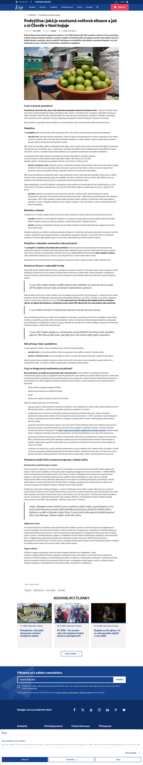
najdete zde (33, 688)
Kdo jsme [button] (43, 7)
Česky (116, 2)
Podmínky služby (85, 693)
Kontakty (89, 7)
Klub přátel (61, 590)
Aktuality (32, 7)
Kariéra (79, 7)
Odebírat (119, 680)
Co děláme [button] (53, 7)
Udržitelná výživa (39, 590)
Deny (118, 760)
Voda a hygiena (51, 590)
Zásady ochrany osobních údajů (67, 693)
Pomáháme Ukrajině (43, 2)
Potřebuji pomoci (67, 7)
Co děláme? (32, 15)
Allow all (24, 760)
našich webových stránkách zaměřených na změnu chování (82, 430)
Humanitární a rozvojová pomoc (49, 15)
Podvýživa (28, 590)
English (123, 2)
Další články (70, 654)
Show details (131, 753)
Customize (71, 760)
